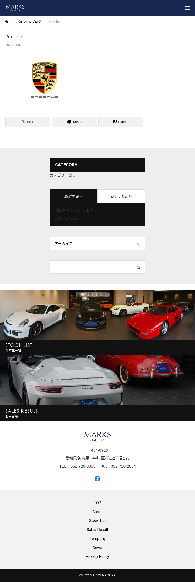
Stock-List (97, 521)
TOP (97, 503)
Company (97, 538)
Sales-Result (97, 529)
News (97, 547)
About (97, 512)
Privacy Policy (97, 556)
